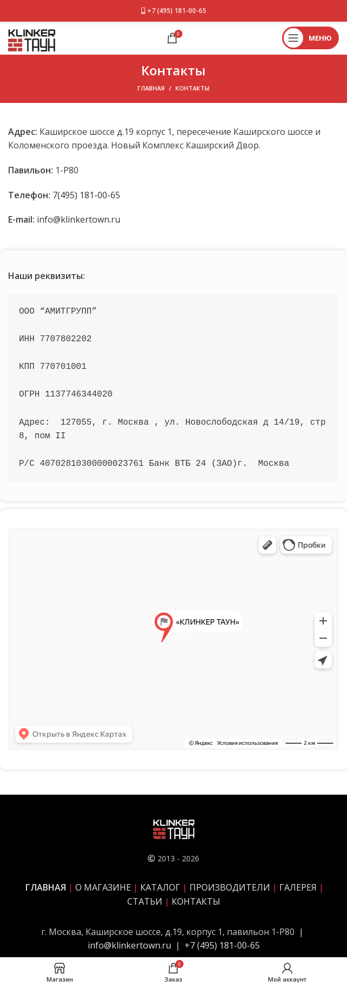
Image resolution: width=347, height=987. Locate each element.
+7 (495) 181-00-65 (176, 10)
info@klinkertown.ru (78, 219)
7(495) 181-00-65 (86, 195)
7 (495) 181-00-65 (225, 945)
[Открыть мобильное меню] (310, 38)
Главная (151, 88)
